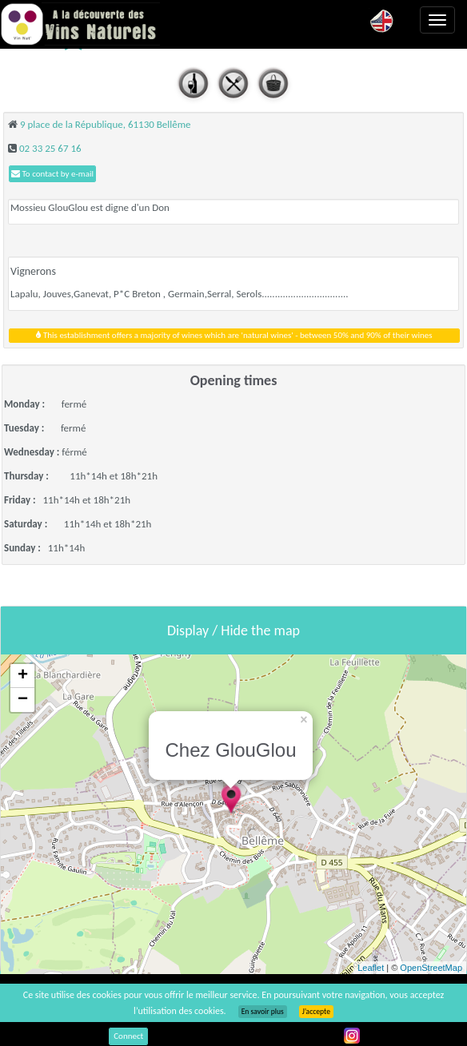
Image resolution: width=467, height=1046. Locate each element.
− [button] (23, 700)
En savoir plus (262, 1011)
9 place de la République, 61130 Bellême (105, 124)
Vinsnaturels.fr (80, 24)
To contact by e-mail (52, 174)
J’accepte (316, 1011)
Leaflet (370, 967)
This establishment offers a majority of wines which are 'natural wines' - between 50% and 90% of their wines (234, 335)
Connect (128, 1036)
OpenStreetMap (431, 967)
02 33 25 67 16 (50, 148)
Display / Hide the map (233, 630)
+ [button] (23, 676)
